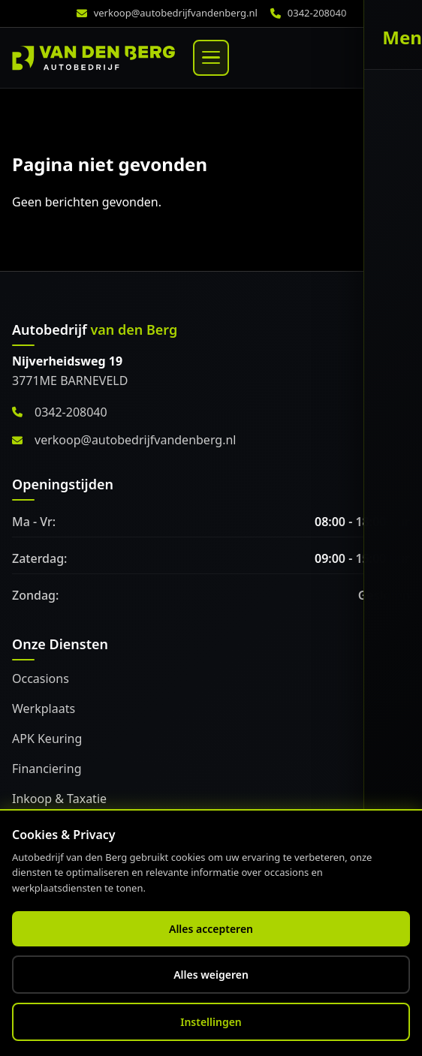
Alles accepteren (211, 929)
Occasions (40, 678)
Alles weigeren (211, 974)
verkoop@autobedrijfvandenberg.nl (176, 13)
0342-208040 (317, 13)
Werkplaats (43, 708)
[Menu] (211, 58)
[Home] (93, 58)
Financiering (46, 768)
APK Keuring (47, 738)
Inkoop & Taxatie (59, 798)
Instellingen (211, 1022)
